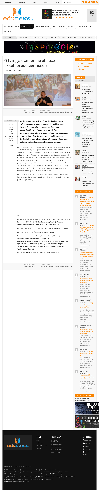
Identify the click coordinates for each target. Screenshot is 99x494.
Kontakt (38, 448)
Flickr (94, 2)
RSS (97, 2)
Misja (37, 440)
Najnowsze (80, 78)
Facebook (83, 2)
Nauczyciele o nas (41, 445)
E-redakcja (39, 443)
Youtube (86, 2)
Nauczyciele (52, 37)
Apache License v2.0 (47, 479)
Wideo (34, 2)
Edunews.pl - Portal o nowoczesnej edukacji (85, 66)
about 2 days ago (85, 245)
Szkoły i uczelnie (27, 27)
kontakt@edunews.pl (55, 474)
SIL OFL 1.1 (26, 481)
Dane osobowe (55, 452)
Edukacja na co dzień (84, 27)
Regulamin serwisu (57, 444)
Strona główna (5, 26)
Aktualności (7, 2)
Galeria (46, 2)
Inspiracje (72, 27)
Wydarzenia (22, 2)
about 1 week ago (85, 391)
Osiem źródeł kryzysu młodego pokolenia (88, 91)
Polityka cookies (56, 449)
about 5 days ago (85, 345)
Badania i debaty (14, 27)
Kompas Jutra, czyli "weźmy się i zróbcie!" (88, 184)
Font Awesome (8, 481)
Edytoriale (7, 31)
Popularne (80, 81)
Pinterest (92, 2)
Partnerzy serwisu (57, 447)
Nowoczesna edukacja (43, 27)
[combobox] (71, 2)
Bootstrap (7, 479)
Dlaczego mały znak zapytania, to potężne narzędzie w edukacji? (87, 142)
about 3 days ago (85, 270)
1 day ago (83, 219)
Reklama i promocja (54, 441)
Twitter (89, 2)
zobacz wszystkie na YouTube (63, 17)
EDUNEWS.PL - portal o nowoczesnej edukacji (48, 477)
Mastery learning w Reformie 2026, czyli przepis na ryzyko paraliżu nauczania (88, 125)
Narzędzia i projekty (59, 27)
